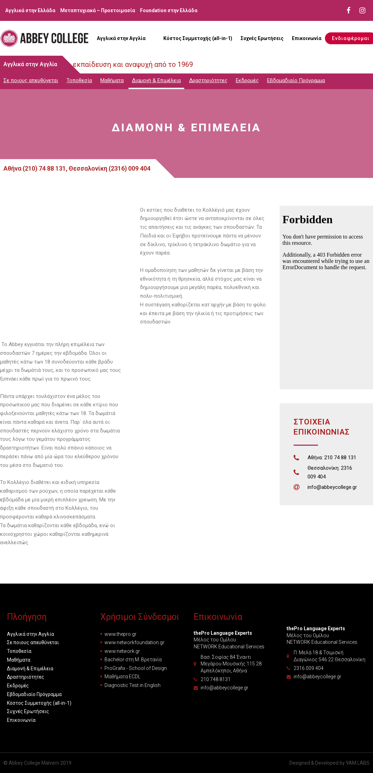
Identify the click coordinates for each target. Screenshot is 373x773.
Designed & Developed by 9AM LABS (329, 763)
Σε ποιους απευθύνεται (30, 80)
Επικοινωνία (306, 38)
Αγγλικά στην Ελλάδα (30, 10)
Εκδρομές (247, 80)
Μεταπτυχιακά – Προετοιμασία (97, 10)
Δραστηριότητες (208, 80)
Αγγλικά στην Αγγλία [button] (121, 38)
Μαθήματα (112, 80)
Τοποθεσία (79, 80)
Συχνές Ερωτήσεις (262, 38)
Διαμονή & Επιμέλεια (156, 80)
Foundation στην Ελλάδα (168, 10)
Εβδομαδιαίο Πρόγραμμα (296, 80)
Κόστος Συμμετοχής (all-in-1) (197, 38)
